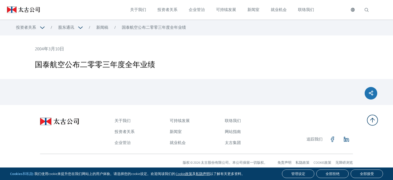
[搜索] (366, 10)
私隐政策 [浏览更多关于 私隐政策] (303, 162)
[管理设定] (298, 174)
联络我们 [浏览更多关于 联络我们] (233, 120)
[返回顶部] (372, 120)
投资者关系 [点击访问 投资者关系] (167, 9)
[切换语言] (353, 10)
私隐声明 (203, 174)
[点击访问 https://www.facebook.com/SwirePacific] (332, 139)
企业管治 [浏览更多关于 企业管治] (123, 142)
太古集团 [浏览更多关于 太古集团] (233, 142)
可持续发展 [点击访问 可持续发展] (226, 9)
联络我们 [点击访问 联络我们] (306, 9)
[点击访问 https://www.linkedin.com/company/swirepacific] (346, 139)
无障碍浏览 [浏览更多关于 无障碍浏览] (344, 162)
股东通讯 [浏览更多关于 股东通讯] (66, 27)
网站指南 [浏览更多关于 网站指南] (233, 131)
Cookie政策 (184, 174)
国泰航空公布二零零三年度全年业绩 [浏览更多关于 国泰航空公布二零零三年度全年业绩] (154, 27)
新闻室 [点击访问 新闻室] (253, 9)
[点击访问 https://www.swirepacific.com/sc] (20, 9)
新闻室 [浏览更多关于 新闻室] (176, 131)
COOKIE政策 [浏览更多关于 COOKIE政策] (322, 162)
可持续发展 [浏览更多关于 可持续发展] (180, 120)
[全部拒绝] (332, 174)
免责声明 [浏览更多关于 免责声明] (284, 162)
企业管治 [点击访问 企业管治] (197, 9)
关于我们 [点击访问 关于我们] (138, 9)
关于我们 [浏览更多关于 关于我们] (123, 120)
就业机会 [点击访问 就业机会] (279, 9)
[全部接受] (367, 174)
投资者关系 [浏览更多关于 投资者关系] (26, 27)
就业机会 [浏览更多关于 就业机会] (178, 142)
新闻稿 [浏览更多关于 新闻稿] (102, 27)
